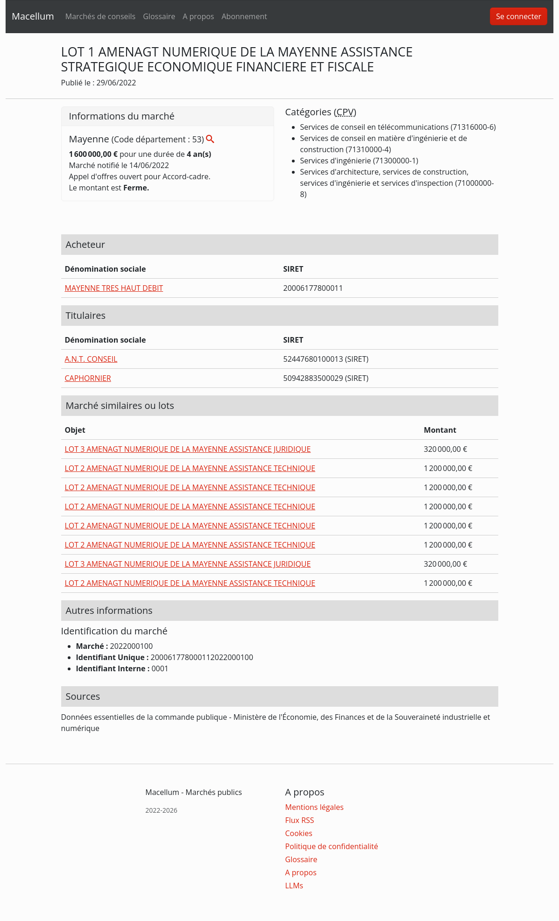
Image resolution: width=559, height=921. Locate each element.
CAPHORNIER (88, 378)
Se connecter (518, 16)
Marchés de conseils (100, 16)
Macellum (33, 16)
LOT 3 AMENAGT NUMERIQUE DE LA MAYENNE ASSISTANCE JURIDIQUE (188, 449)
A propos (198, 16)
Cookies (298, 833)
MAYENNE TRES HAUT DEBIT (114, 288)
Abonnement (244, 16)
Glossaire (159, 16)
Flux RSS (299, 820)
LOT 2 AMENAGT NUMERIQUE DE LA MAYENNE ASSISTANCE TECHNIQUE (190, 468)
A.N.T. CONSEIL (91, 359)
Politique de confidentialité (331, 846)
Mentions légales (314, 807)
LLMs (294, 885)
